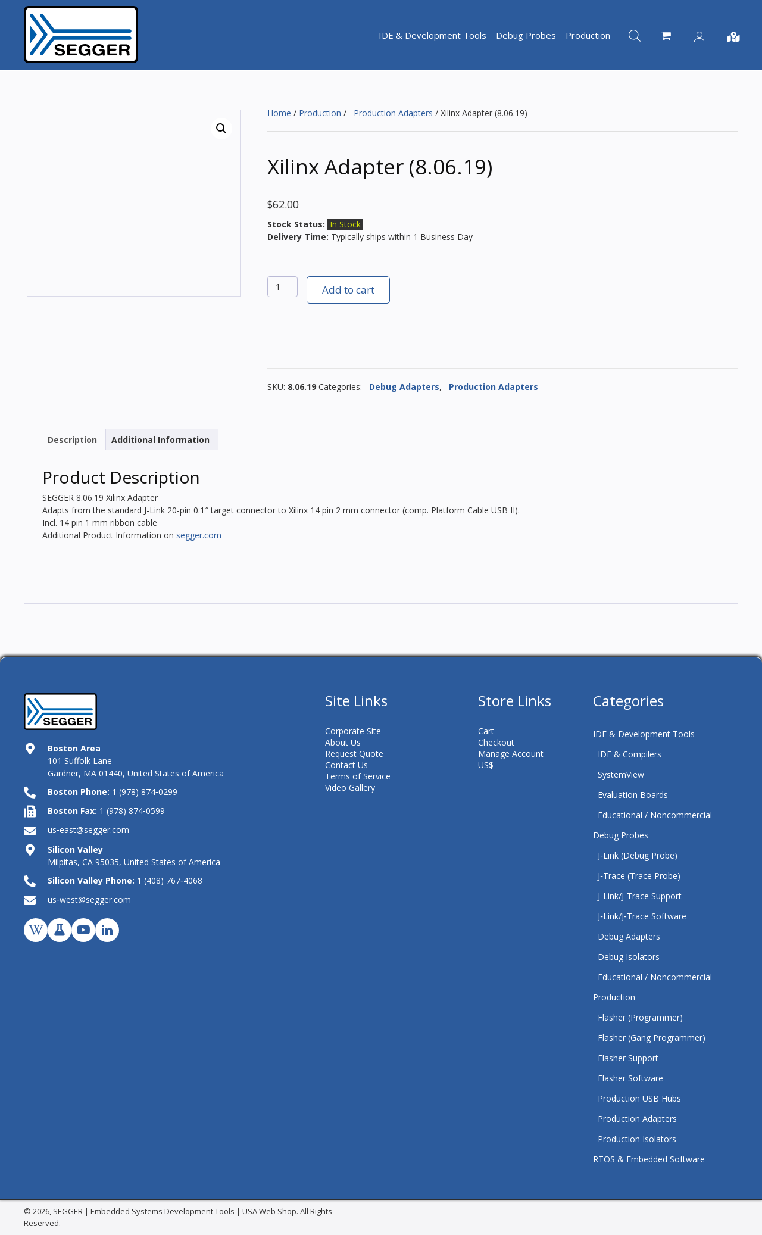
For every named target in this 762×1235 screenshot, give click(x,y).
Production (320, 112)
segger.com (198, 535)
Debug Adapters (401, 386)
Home (279, 112)
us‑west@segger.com (89, 899)
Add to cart (348, 290)
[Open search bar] (635, 35)
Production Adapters (391, 112)
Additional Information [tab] (160, 439)
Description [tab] (72, 439)
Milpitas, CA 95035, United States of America (134, 862)
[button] (221, 128)
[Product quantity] (282, 286)
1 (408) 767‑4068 (169, 880)
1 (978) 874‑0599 (132, 810)
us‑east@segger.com (88, 829)
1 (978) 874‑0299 (144, 791)
